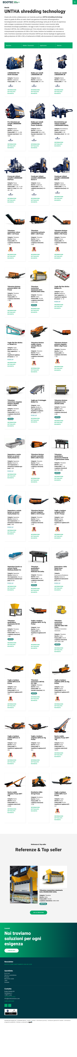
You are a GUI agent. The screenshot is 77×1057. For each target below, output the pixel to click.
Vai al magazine (38, 945)
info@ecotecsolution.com (12, 1031)
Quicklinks (8, 1004)
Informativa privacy (41, 1053)
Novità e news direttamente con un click (18, 997)
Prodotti (6, 1009)
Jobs (5, 1013)
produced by (26, 1055)
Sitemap (18, 1055)
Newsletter (8, 994)
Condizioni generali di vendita (55, 1053)
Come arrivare (9, 1034)
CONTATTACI (11, 983)
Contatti (6, 1015)
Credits (29, 1053)
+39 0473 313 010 (9, 1029)
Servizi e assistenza (10, 1008)
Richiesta (11, 126)
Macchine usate (9, 1011)
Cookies (33, 1053)
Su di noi (7, 1006)
